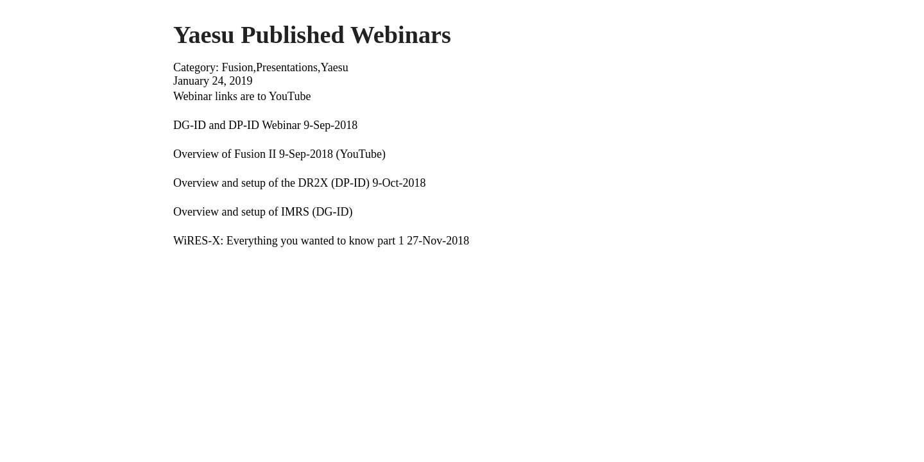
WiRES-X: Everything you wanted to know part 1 (288, 240)
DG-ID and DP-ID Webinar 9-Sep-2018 (265, 125)
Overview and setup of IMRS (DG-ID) (262, 211)
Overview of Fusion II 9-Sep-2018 (253, 154)
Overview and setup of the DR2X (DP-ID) (271, 182)
